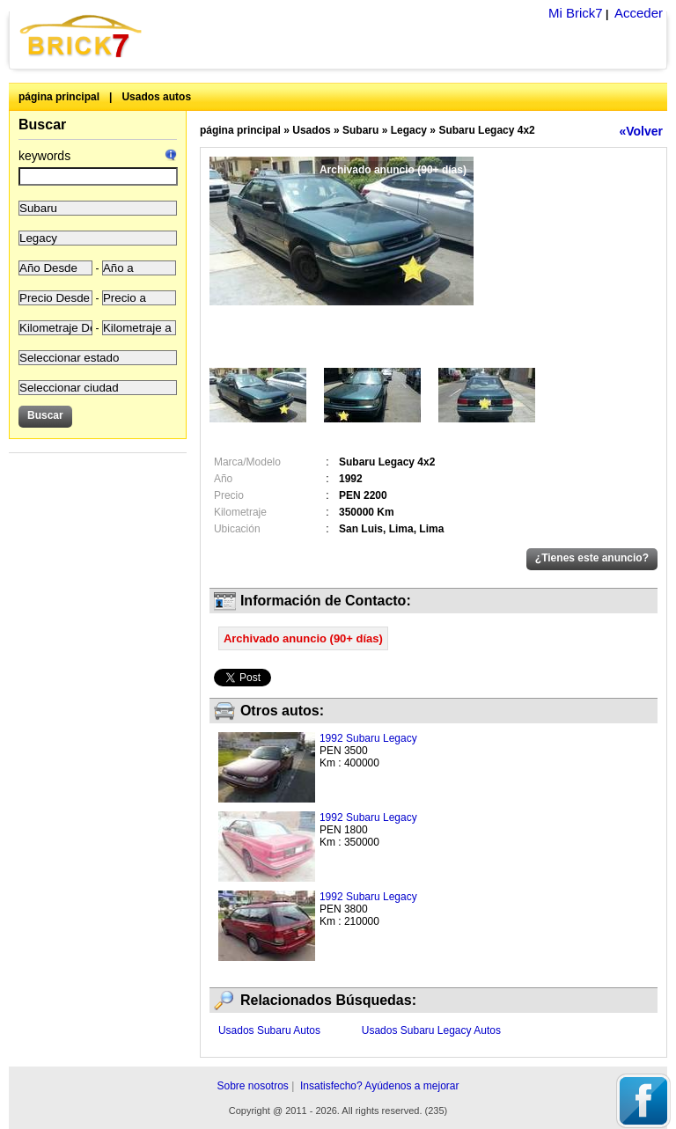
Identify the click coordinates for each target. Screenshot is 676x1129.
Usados (311, 130)
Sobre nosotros (252, 1086)
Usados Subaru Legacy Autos (431, 1030)
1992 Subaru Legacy (368, 738)
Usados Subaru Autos (269, 1030)
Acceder (638, 12)
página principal (58, 97)
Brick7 (81, 35)
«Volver (641, 131)
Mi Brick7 (575, 12)
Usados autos (156, 97)
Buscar (42, 124)
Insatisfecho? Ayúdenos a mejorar (379, 1086)
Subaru (360, 130)
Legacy (409, 130)
